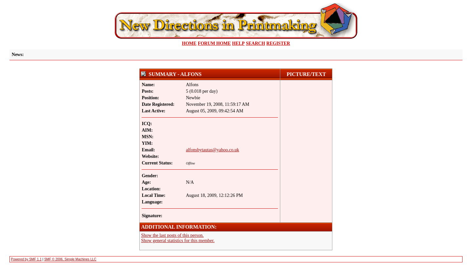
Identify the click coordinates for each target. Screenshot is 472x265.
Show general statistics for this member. (177, 240)
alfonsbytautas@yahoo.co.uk (212, 149)
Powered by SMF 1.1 (26, 259)
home (189, 43)
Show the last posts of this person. (172, 235)
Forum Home (214, 43)
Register (278, 43)
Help (238, 43)
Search (255, 43)
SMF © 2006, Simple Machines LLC (70, 259)
